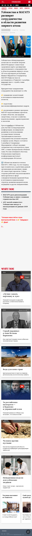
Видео (16, 8)
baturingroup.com (17, 534)
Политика (22, 30)
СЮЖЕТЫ (27, 8)
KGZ (5, 5)
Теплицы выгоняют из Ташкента (10, 496)
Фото (21, 8)
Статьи (10, 8)
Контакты (4, 530)
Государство (15, 30)
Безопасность (5, 32)
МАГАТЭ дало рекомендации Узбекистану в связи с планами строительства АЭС (16, 197)
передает (4, 82)
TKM (11, 5)
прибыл (10, 125)
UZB (13, 5)
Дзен (5, 222)
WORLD (17, 5)
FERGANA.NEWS (16, 2)
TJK (8, 5)
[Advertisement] (16, 250)
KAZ (2, 5)
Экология (12, 32)
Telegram (23, 220)
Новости (4, 8)
